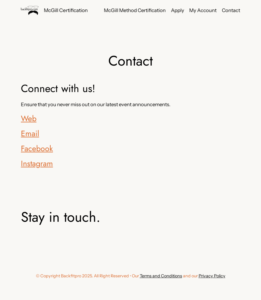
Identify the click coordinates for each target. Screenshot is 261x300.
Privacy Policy (212, 276)
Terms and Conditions (161, 276)
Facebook (37, 148)
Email (30, 133)
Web (28, 118)
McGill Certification (66, 10)
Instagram (37, 163)
